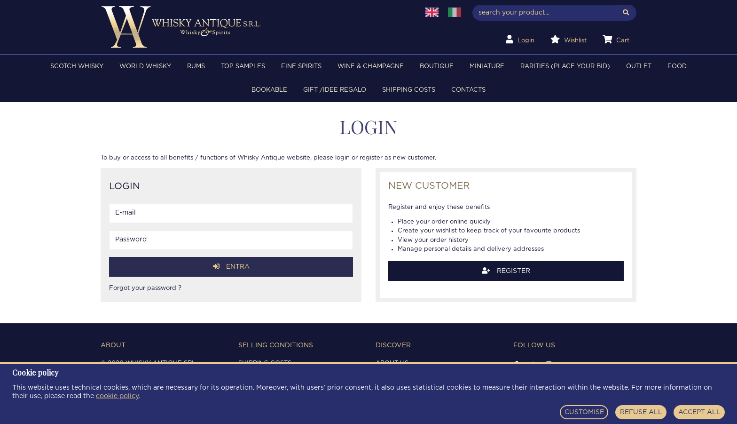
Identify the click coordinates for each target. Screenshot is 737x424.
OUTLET (638, 67)
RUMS (196, 67)
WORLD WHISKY (145, 67)
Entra (231, 266)
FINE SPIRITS (301, 67)
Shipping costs (408, 90)
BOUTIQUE (437, 67)
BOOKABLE (269, 90)
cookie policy (117, 396)
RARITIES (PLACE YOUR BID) (565, 67)
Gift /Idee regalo (334, 90)
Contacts (468, 90)
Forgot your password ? (145, 288)
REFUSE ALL (641, 412)
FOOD (677, 67)
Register (506, 270)
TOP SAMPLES (243, 67)
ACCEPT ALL (699, 412)
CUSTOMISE (584, 412)
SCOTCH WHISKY (76, 67)
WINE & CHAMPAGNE (370, 67)
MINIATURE (487, 67)
